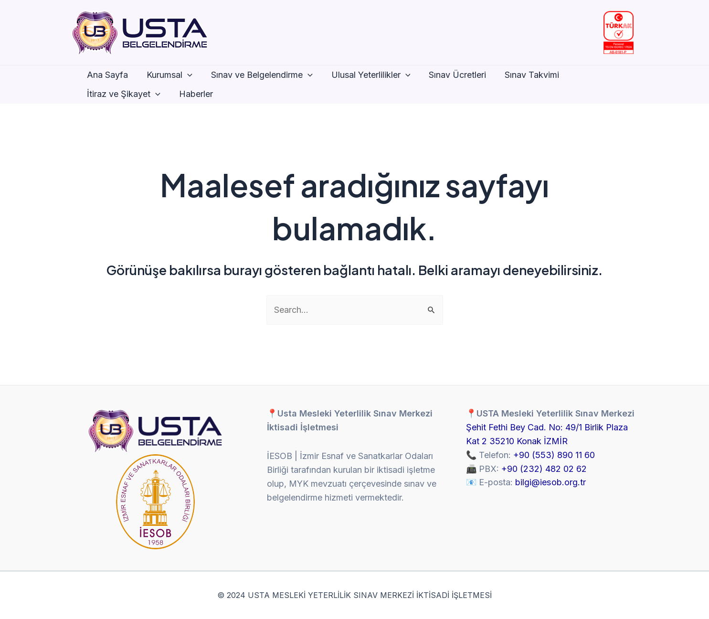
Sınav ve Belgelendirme (258, 75)
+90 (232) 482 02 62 (544, 469)
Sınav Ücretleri (451, 75)
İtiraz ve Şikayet (123, 94)
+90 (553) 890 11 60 (554, 455)
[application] (185, 75)
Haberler (194, 94)
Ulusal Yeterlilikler (365, 75)
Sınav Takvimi (524, 75)
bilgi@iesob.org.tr (550, 482)
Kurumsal (167, 75)
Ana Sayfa (106, 75)
